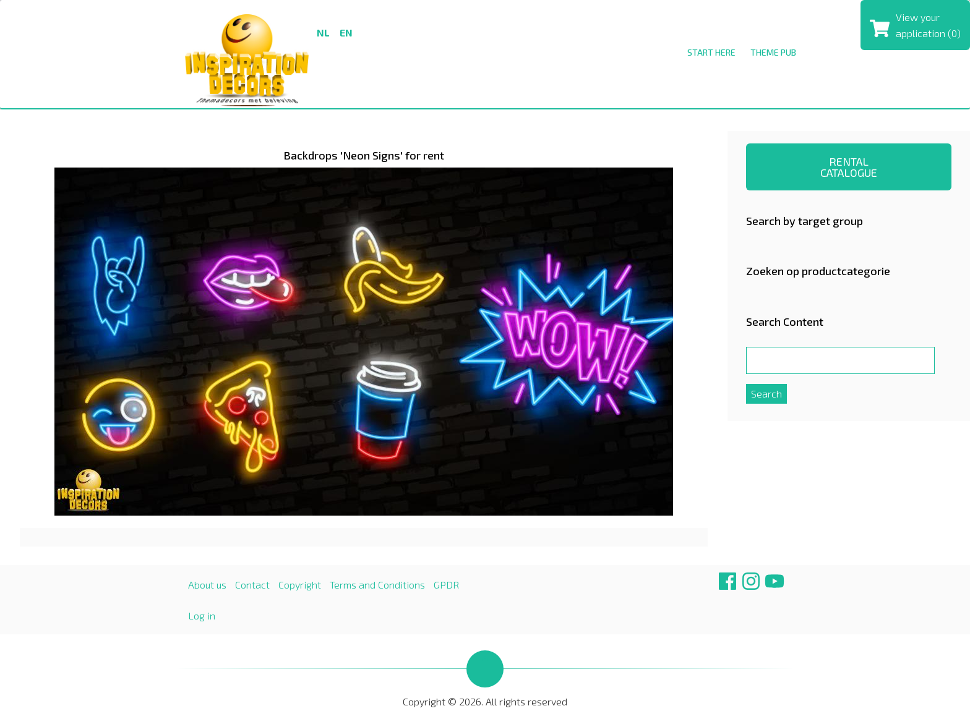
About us (207, 584)
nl (323, 32)
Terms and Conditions (377, 584)
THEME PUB (773, 52)
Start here (711, 52)
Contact (252, 584)
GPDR (446, 584)
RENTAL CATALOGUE (848, 167)
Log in (201, 615)
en (346, 32)
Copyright (299, 584)
